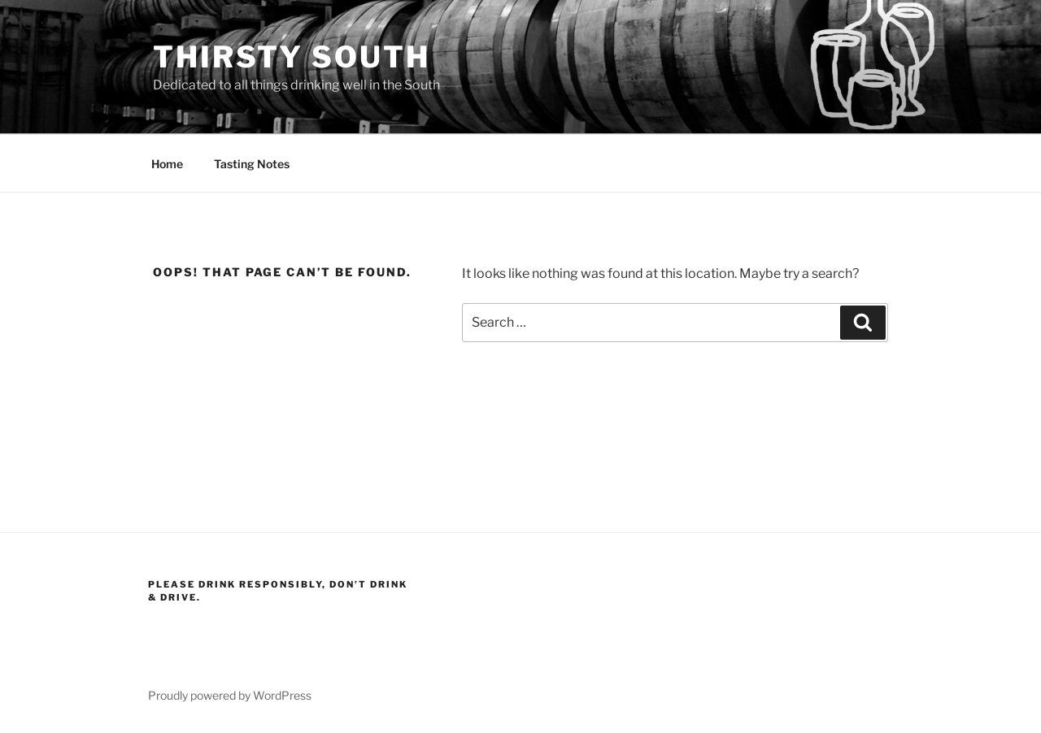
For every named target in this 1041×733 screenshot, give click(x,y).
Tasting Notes (252, 164)
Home (167, 164)
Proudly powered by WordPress (229, 695)
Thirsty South (291, 57)
